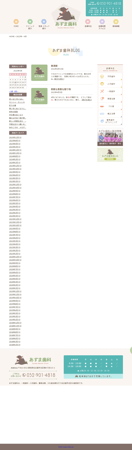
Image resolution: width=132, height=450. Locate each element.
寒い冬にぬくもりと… (17, 108)
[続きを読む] (59, 79)
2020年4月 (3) (14, 279)
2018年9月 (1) (14, 329)
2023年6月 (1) (14, 175)
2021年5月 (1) (14, 241)
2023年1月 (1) (14, 181)
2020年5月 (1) (14, 276)
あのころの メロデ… (17, 127)
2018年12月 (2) (15, 323)
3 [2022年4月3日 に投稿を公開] (25, 77)
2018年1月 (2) (14, 345)
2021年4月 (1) (14, 244)
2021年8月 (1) (14, 232)
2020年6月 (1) (14, 272)
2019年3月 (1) (14, 316)
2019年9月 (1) (14, 301)
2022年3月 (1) (14, 210)
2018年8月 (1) (14, 332)
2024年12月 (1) (15, 150)
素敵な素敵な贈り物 (61, 89)
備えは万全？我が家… (17, 118)
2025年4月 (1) (14, 144)
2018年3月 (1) (14, 342)
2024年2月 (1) (14, 159)
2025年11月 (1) (15, 137)
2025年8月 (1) (14, 140)
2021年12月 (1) (15, 219)
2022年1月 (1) (14, 216)
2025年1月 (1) (14, 147)
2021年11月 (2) (15, 222)
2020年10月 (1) (15, 260)
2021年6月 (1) (14, 238)
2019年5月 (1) (14, 313)
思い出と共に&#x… (16, 99)
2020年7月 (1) (14, 269)
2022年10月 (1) (15, 188)
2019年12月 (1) (15, 291)
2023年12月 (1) (15, 166)
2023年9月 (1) (14, 172)
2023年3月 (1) (14, 178)
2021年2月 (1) (14, 250)
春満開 (54, 65)
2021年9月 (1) (14, 228)
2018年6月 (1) (14, 338)
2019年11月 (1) (15, 294)
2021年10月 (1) (15, 225)
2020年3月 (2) (14, 282)
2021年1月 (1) (14, 254)
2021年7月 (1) (14, 235)
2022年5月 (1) (14, 203)
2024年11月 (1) (15, 153)
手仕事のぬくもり (16, 115)
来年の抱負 (13, 112)
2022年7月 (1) (14, 197)
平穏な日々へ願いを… (17, 124)
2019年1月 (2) (14, 320)
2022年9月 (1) (14, 191)
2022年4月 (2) (14, 206)
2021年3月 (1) (14, 247)
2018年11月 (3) (15, 326)
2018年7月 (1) (14, 335)
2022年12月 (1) (15, 184)
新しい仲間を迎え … (17, 121)
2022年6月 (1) (14, 200)
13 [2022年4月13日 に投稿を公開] (15, 82)
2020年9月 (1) (14, 263)
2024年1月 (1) (14, 162)
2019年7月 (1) (14, 307)
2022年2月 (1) (14, 213)
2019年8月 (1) (14, 304)
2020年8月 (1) (14, 266)
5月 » (16, 91)
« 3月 (11, 91)
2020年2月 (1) (14, 285)
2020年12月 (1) (15, 257)
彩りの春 (12, 105)
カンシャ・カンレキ (17, 102)
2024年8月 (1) (14, 156)
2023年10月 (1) (15, 169)
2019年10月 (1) (15, 298)
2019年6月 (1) (14, 310)
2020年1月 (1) (14, 288)
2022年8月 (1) (14, 194)
